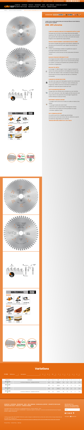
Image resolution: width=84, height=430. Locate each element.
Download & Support (61, 5)
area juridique (50, 5)
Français (50, 1)
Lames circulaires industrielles (15, 10)
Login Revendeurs (59, 1)
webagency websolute (70, 416)
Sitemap (19, 422)
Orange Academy (51, 6)
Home (5, 10)
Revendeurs (38, 5)
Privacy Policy (7, 422)
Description (23, 374)
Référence (12, 374)
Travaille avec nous (33, 6)
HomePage (17, 5)
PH (52, 374)
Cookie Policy (14, 422)
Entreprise (24, 5)
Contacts (43, 6)
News (43, 5)
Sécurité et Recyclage (21, 6)
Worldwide (39, 1)
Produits (31, 5)
